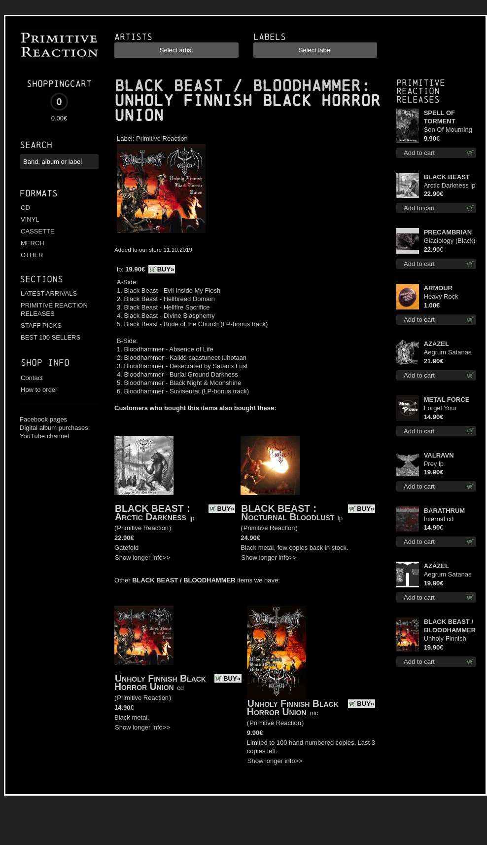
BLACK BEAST (149, 508)
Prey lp (434, 463)
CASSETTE (38, 231)
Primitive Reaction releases (420, 91)
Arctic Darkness (150, 516)
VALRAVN (439, 455)
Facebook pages (43, 419)
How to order (39, 389)
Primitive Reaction (162, 138)
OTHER (32, 255)
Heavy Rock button (441, 297)
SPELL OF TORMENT (439, 117)
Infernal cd (439, 519)
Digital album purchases (54, 427)
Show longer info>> (142, 557)
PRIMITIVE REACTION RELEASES (54, 309)
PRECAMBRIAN (448, 232)
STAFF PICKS (41, 325)
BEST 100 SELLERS (50, 337)
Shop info (45, 362)
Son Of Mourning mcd (448, 130)
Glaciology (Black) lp (450, 241)
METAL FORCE (447, 399)
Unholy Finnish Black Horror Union (160, 682)
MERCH (32, 243)
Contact (32, 378)
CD (25, 207)
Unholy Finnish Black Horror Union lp (445, 639)
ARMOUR (438, 288)
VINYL (30, 219)
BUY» (165, 269)
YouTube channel (44, 436)
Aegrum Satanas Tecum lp (448, 352)
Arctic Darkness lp (450, 185)
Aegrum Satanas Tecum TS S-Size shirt (448, 575)
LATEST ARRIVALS (49, 293)
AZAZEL (436, 343)
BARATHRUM (444, 510)
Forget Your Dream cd (440, 408)
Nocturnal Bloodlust (287, 516)
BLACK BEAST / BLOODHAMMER (237, 86)
